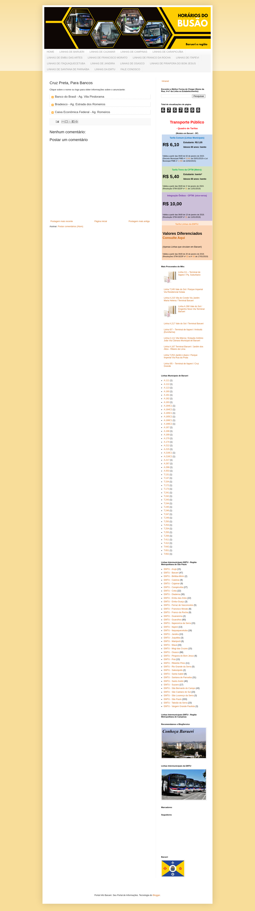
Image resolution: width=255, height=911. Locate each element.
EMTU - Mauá (170, 645)
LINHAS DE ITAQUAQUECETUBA (66, 63)
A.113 (166, 387)
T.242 (166, 496)
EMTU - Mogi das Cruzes (176, 648)
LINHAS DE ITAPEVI (187, 57)
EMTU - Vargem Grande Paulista (179, 706)
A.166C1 (168, 420)
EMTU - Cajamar (172, 583)
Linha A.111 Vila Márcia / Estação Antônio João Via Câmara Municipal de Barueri (183, 339)
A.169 (166, 434)
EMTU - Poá (169, 659)
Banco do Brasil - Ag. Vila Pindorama (79, 96)
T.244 (166, 503)
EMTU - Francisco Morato (176, 609)
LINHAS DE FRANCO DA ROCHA (152, 57)
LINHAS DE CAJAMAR (102, 51)
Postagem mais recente (61, 221)
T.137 (166, 478)
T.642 (166, 546)
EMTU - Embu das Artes (175, 598)
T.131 (166, 474)
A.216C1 (168, 453)
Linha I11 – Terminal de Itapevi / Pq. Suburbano (189, 273)
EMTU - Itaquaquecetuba (176, 630)
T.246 (166, 510)
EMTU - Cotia (170, 591)
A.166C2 (168, 424)
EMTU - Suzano (171, 684)
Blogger (156, 895)
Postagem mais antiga (139, 221)
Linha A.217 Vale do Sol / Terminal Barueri (183, 323)
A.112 (166, 384)
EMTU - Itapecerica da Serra (177, 623)
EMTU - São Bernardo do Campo (179, 688)
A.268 (166, 467)
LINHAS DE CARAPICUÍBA (168, 51)
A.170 (166, 438)
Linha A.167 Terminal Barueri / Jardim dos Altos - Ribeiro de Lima (183, 347)
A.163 (166, 402)
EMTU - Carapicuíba (173, 587)
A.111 (166, 380)
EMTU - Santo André (173, 681)
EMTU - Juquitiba (172, 638)
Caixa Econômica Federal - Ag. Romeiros (82, 112)
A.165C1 (168, 413)
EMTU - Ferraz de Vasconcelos (178, 605)
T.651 (166, 550)
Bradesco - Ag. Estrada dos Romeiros (80, 104)
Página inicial (100, 221)
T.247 (166, 514)
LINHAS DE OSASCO (132, 63)
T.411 (166, 539)
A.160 (166, 391)
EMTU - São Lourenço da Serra (179, 695)
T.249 (166, 518)
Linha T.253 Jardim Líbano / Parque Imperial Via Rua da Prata (180, 356)
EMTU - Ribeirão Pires (174, 663)
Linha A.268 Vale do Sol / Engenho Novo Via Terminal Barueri (191, 309)
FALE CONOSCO (130, 69)
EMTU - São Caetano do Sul (177, 692)
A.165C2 (168, 416)
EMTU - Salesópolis (173, 670)
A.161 (166, 395)
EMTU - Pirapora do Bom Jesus (179, 656)
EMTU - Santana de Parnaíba (178, 677)
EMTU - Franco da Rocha (176, 612)
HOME (50, 51)
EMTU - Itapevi (171, 627)
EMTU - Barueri (171, 572)
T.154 (166, 481)
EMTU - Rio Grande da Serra (177, 666)
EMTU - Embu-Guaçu (174, 601)
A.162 (166, 398)
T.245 (166, 507)
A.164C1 (168, 406)
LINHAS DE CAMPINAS (134, 51)
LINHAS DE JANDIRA (102, 63)
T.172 (166, 485)
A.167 (166, 427)
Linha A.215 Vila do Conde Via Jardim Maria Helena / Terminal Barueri (182, 299)
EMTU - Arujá (170, 569)
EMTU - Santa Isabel (173, 674)
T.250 (166, 521)
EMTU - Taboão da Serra (175, 703)
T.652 (166, 554)
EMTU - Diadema (172, 594)
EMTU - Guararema (173, 616)
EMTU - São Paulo (173, 699)
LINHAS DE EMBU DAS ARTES (64, 57)
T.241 (166, 492)
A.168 (166, 431)
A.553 (166, 471)
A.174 (166, 442)
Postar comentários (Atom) (70, 226)
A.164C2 (168, 409)
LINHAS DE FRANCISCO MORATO (107, 57)
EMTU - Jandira (171, 634)
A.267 (166, 463)
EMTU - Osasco (171, 652)
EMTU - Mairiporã (172, 641)
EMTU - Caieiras (172, 580)
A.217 (166, 460)
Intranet (165, 81)
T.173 (166, 489)
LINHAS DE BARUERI (72, 51)
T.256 (166, 536)
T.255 (166, 532)
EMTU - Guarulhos (173, 619)
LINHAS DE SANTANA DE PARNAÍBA (68, 69)
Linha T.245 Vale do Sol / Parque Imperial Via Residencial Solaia (183, 290)
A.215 (166, 449)
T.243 (166, 499)
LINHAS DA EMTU (105, 69)
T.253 (166, 525)
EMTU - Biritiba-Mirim (174, 576)
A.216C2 (168, 456)
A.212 (166, 445)
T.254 (166, 528)
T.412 (166, 543)
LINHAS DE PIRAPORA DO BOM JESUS (173, 63)
